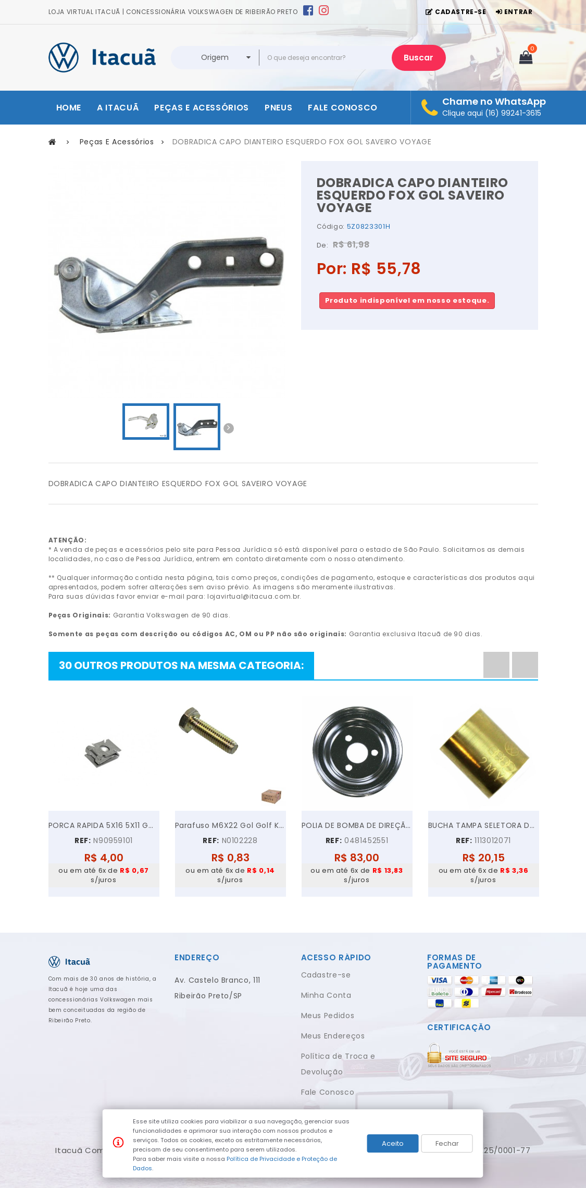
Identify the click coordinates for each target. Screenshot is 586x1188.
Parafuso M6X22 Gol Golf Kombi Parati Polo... (230, 825)
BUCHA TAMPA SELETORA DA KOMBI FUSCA (483, 825)
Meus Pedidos (328, 1015)
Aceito (393, 1143)
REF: (82, 840)
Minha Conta (326, 995)
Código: (331, 226)
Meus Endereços (333, 1036)
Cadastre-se (326, 975)
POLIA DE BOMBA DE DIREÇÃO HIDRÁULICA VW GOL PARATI (357, 825)
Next (228, 428)
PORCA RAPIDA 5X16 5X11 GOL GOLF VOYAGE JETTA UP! (103, 825)
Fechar (447, 1143)
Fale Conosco (328, 1092)
